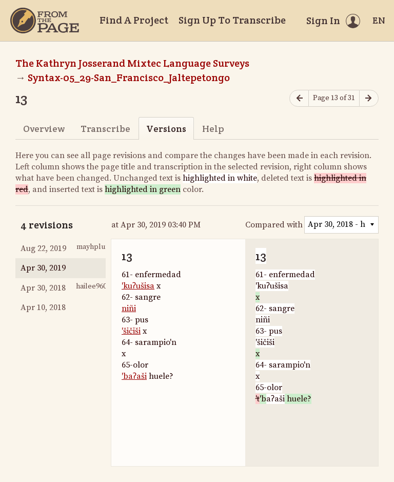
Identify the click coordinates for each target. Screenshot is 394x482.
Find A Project (134, 20)
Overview (44, 128)
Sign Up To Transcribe (232, 20)
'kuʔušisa (138, 286)
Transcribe (105, 128)
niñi (129, 308)
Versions (166, 128)
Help (213, 128)
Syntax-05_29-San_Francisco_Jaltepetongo (129, 77)
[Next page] (369, 98)
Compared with (274, 225)
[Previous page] (299, 98)
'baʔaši (134, 376)
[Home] (44, 20)
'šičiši (131, 331)
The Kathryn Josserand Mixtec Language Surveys (132, 63)
